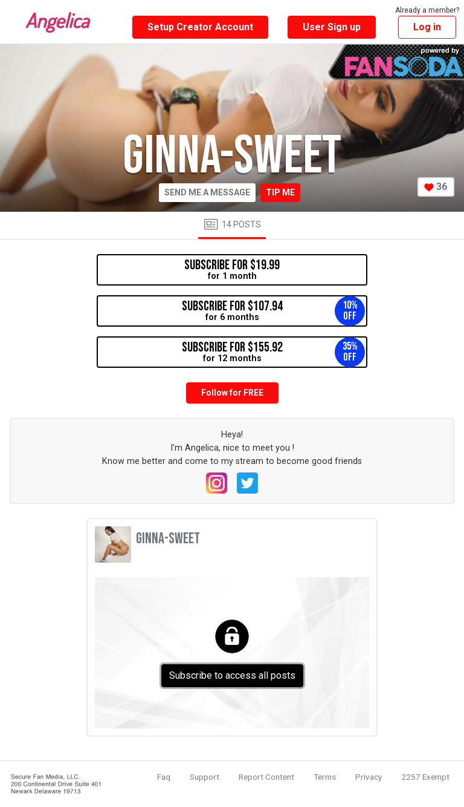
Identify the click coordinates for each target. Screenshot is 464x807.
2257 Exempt (425, 777)
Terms (325, 777)
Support (204, 777)
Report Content (266, 777)
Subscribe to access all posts (232, 675)
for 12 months (274, 352)
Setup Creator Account (200, 27)
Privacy (368, 777)
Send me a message (207, 192)
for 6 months (274, 311)
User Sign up (332, 27)
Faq (163, 777)
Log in (427, 27)
